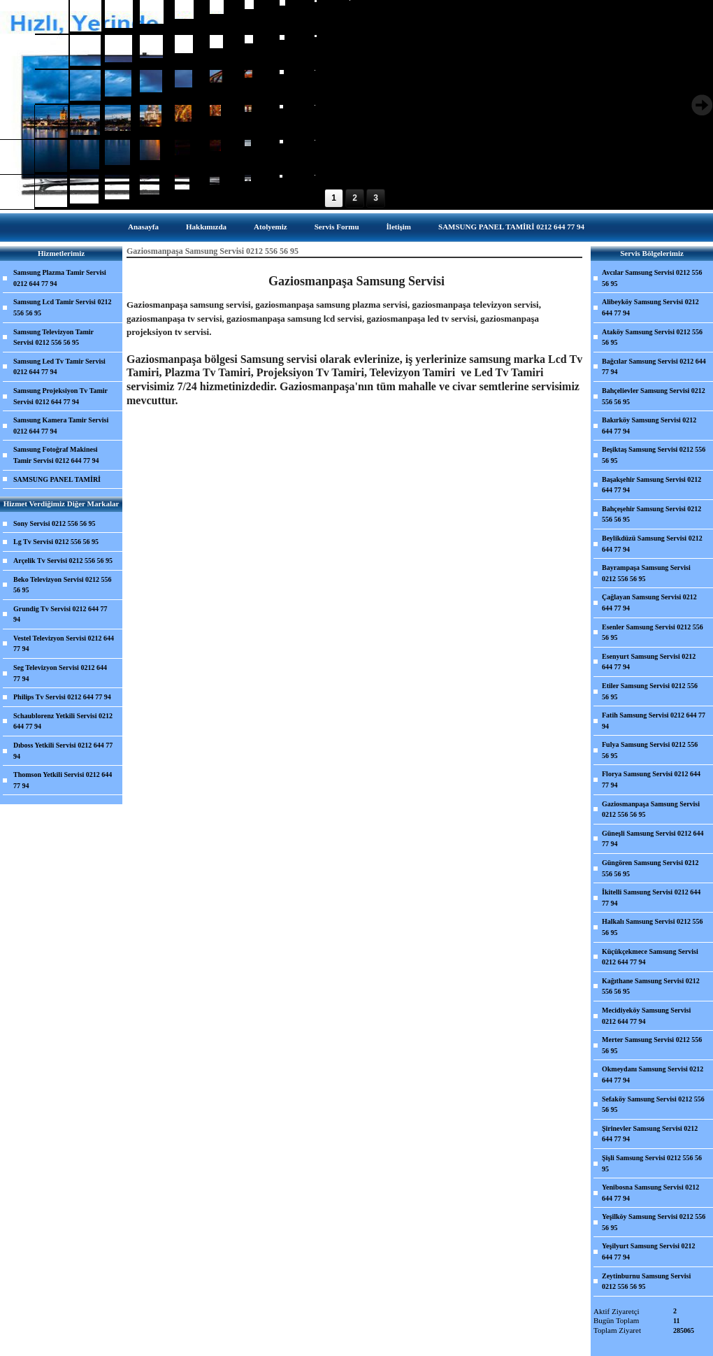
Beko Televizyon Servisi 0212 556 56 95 (62, 585)
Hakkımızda (206, 226)
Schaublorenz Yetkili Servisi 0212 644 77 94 (63, 721)
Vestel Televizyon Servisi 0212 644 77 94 (63, 643)
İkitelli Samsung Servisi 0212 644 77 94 (651, 897)
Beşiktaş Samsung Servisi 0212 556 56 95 (653, 454)
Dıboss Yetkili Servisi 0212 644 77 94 (63, 750)
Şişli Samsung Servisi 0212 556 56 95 (652, 1163)
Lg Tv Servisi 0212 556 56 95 (56, 541)
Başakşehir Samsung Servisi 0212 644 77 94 (651, 485)
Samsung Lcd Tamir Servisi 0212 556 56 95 (62, 307)
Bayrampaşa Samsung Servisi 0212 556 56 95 (646, 573)
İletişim (399, 226)
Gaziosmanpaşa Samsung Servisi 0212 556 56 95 (651, 809)
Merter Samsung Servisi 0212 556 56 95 (652, 1045)
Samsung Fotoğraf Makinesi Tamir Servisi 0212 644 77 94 (56, 454)
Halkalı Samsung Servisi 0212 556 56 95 (652, 927)
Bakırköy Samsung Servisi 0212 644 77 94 (649, 425)
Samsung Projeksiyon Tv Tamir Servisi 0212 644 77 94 (60, 396)
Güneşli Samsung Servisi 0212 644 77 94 (653, 838)
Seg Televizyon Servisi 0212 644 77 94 (60, 673)
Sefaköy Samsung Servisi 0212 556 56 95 (653, 1104)
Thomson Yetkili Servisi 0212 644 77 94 (62, 780)
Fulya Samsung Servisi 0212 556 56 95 (650, 750)
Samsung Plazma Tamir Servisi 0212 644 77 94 (59, 278)
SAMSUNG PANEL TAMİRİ (57, 479)
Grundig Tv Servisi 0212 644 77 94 (60, 614)
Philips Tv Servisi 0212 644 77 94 (62, 697)
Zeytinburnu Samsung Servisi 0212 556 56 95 (646, 1281)
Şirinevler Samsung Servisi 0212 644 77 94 (650, 1134)
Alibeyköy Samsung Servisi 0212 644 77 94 (650, 307)
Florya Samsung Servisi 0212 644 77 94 (651, 779)
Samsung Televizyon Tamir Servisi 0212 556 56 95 (53, 337)
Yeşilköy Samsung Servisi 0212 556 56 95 (653, 1222)
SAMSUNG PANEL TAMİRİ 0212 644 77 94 (511, 226)
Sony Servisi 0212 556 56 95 (54, 523)
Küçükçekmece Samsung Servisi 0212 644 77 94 (650, 957)
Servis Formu (337, 226)
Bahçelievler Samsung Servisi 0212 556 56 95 (653, 396)
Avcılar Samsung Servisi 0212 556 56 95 (652, 278)
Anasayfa (143, 226)
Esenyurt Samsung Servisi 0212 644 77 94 (649, 661)
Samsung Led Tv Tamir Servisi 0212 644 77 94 (59, 366)
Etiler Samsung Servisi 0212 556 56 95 (650, 691)
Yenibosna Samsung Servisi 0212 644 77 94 (650, 1192)
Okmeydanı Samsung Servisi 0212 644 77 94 (652, 1074)
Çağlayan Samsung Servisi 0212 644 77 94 (649, 602)
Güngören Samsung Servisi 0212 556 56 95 (650, 868)
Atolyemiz (270, 226)
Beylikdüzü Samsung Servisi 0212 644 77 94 (652, 543)
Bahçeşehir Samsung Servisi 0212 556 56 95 (651, 514)
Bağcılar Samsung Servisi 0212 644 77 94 (654, 366)
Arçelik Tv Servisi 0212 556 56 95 (63, 560)
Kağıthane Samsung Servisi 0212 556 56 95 (651, 986)
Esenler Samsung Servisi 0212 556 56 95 (652, 632)
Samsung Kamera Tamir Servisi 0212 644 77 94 (60, 425)
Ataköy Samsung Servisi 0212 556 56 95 (652, 337)
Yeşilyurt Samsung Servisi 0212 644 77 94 (649, 1251)
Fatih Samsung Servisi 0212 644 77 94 (653, 720)
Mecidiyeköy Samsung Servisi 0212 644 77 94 (646, 1015)
